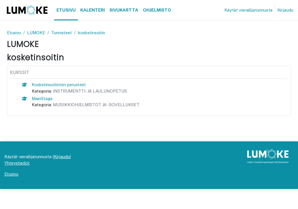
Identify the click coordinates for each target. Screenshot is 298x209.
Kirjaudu (285, 10)
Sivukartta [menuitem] (123, 10)
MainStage (43, 98)
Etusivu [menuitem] (66, 10)
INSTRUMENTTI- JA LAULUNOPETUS (93, 91)
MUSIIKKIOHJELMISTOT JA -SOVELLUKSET (99, 105)
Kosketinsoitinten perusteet (60, 84)
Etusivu (14, 32)
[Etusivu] (27, 10)
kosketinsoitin (95, 32)
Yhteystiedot (17, 182)
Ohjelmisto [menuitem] (157, 10)
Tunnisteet (63, 32)
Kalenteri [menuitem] (92, 10)
